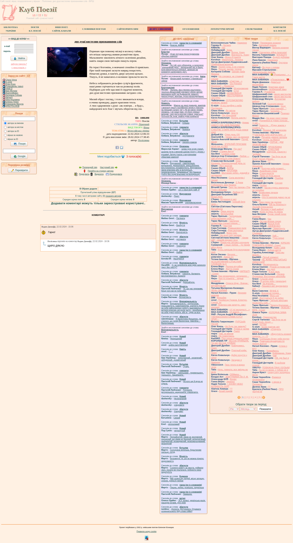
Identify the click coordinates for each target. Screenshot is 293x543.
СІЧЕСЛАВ (273, 149)
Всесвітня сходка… (271, 293)
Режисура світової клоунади (235, 242)
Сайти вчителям (127, 29)
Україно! (230, 381)
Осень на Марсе (271, 139)
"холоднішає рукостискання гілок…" (226, 217)
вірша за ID (13, 139)
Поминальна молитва (222, 64)
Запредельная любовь (263, 72)
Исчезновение (241, 88)
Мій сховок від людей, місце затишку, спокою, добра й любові (182, 479)
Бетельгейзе (227, 213)
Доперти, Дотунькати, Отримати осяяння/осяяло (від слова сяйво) (181, 510)
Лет (223, 47)
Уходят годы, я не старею (231, 67)
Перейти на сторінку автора (101, 171)
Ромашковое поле (237, 228)
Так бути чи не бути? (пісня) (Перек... (269, 157)
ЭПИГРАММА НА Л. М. (236, 377)
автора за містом (15, 127)
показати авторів (113, 196)
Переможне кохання (270, 43)
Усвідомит (178, 411)
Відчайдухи (217, 209)
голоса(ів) (133, 156)
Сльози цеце (266, 279)
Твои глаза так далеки (270, 202)
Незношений (176, 339)
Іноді (283, 106)
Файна (179, 252)
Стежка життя (227, 151)
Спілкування (253, 29)
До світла (230, 110)
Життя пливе (232, 269)
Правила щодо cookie (146, 531)
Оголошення (190, 29)
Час (269, 219)
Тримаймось (272, 351)
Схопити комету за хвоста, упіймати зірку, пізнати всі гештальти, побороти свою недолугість (182, 470)
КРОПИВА (232, 170)
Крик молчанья (235, 230)
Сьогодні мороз (275, 104)
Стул (236, 91)
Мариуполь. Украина (232, 59)
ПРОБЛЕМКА (275, 147)
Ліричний (144, 124)
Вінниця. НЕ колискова (274, 130)
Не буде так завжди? (235, 326)
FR (39, 15)
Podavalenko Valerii (14, 86)
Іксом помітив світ (270, 327)
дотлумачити (188, 136)
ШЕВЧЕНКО (274, 226)
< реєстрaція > (18, 67)
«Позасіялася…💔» (280, 79)
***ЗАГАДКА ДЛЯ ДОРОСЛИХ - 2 (269, 135)
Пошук (20, 143)
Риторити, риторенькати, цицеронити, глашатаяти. (179, 391)
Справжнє (257, 233)
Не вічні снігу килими (231, 235)
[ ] (243, 397)
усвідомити (179, 405)
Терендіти (181, 246)
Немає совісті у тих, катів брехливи (230, 123)
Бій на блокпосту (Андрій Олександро (269, 205)
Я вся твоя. (274, 271)
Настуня (227, 225)
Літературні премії (222, 29)
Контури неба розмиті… (274, 168)
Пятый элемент (270, 257)
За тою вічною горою (270, 221)
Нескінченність (270, 264)
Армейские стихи (268, 171)
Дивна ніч (229, 257)
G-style (9, 82)
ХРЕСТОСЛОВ (12, 106)
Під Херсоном (229, 115)
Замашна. (187, 494)
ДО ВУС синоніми (160, 29)
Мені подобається (109, 156)
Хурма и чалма (241, 329)
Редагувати (84, 174)
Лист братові (225, 165)
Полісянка (143, 140)
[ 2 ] (247, 397)
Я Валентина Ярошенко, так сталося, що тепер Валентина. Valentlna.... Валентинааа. (181, 321)
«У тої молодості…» (239, 309)
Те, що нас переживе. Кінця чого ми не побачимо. (182, 290)
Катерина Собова (14, 95)
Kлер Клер (11, 84)
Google (20, 156)
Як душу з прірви (270, 67)
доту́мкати (181, 239)
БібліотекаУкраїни (11, 29)
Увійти (19, 58)
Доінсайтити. (189, 282)
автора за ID (13, 131)
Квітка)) (9, 97)
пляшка (185, 123)
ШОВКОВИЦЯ (234, 93)
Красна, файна (177, 45)
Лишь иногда (227, 211)
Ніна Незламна (13, 100)
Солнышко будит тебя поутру (274, 339)
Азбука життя (274, 250)
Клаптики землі (276, 87)
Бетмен (227, 45)
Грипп (237, 331)
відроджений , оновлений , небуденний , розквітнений (182, 359)
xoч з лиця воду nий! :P (189, 190)
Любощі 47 (238, 192)
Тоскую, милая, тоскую (230, 69)
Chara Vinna (11, 80)
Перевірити (19, 170)
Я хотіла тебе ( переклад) (273, 281)
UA (34, 15)
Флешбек (221, 297)
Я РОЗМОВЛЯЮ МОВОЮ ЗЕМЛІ (227, 101)
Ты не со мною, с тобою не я (273, 370)
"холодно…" (276, 111)
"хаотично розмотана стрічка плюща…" (226, 222)
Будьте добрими (281, 57)
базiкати (186, 129)
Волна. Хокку (238, 52)
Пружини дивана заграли (274, 137)
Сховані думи (228, 153)
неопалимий (173, 424)
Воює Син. (232, 233)
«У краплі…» (235, 312)
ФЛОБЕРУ (281, 55)
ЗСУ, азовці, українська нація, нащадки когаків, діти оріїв (183, 501)
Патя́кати (180, 218)
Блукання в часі (229, 199)
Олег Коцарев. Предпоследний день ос (228, 162)
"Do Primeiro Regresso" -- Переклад (226, 84)
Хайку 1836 (279, 247)
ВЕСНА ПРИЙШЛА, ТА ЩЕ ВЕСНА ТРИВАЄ (230, 342)
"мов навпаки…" (278, 108)
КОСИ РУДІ (274, 223)
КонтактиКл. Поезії (279, 29)
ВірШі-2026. (217, 197)
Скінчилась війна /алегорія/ (273, 52)
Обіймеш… (235, 374)
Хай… (275, 235)
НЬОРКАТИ (178, 259)
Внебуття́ (180, 225)
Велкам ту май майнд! (272, 209)
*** (231, 389)
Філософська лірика (138, 130)
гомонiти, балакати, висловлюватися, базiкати (180, 275)
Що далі (271, 269)
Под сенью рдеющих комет (235, 338)
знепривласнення (193, 202)
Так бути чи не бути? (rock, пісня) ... (269, 320)
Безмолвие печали (268, 192)
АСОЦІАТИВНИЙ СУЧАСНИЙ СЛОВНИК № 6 (226, 262)
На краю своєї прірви (277, 118)
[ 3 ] (251, 397)
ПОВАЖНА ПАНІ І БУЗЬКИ (276, 367)
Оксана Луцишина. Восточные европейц (268, 275)
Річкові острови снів (280, 267)
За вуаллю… (269, 283)
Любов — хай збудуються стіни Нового (230, 157)
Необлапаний (180, 399)
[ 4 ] (255, 397)
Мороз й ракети (233, 57)
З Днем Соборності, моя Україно (227, 183)
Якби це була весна (270, 175)
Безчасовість (185, 297)
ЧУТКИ (262, 324)
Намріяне (242, 43)
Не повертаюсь (226, 336)
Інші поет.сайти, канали (61, 29)
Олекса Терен (12, 102)
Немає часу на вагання (237, 137)
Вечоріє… (233, 254)
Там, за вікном (226, 333)
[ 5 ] (259, 397)
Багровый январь (267, 45)
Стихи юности (267, 173)
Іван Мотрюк (11, 91)
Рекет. (176, 196)
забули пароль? (19, 64)
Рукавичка (269, 92)
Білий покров (225, 391)
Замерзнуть (279, 228)
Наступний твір (107, 167)
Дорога (265, 195)
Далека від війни (234, 266)
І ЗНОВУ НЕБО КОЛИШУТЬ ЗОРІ (227, 385)
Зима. (230, 50)
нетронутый (179, 430)
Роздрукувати (116, 174)
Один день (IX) (232, 134)
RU (45, 15)
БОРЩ (230, 168)
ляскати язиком (189, 142)
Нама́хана (272, 60)
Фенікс (233, 379)
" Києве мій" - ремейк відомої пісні (229, 238)
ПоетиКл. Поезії (35, 29)
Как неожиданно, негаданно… (234, 276)
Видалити (99, 174)
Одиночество (269, 317)
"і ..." (171, 351)
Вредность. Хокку (240, 55)
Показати (265, 408)
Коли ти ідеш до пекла (271, 211)
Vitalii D (9, 89)
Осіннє (263, 185)
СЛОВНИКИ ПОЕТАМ (94, 29)
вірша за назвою (15, 135)
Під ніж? (238, 149)
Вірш (146, 127)
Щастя (234, 113)
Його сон (274, 295)
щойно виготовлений (178, 345)
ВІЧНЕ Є (274, 291)
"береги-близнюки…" (280, 305)
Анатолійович (12, 93)
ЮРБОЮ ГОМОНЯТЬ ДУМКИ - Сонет (271, 244)
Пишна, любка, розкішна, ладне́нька (187, 487)
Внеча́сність (182, 232)
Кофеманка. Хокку (282, 353)
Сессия (278, 183)
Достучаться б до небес (271, 298)
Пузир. (186, 366)
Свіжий (177, 418)
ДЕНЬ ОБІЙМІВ (219, 290)
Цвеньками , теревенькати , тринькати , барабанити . (182, 374)
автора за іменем (16, 123)
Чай (275, 355)
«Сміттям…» (235, 81)
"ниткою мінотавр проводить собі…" (270, 301)
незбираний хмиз (277, 89)
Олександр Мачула (15, 104)
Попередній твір (89, 167)
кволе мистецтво (282, 94)
